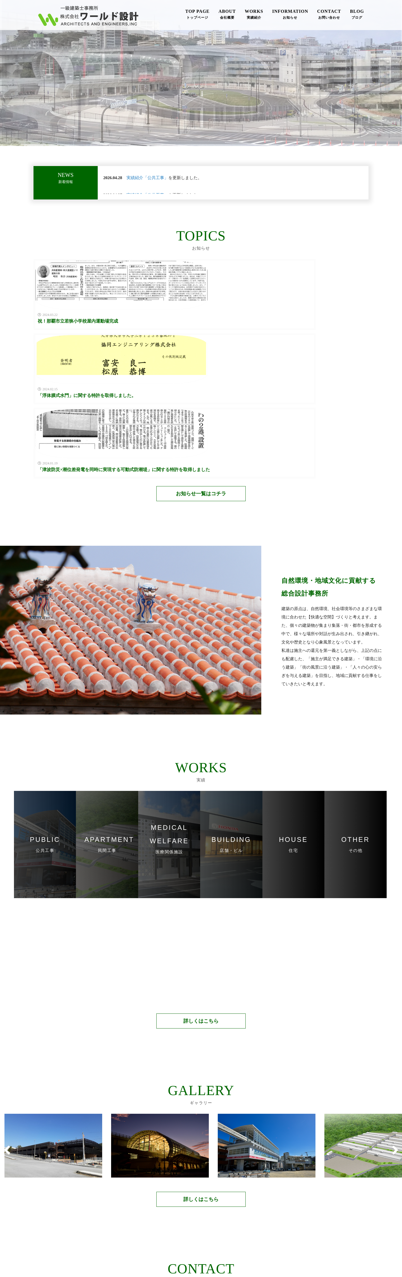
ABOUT (227, 14)
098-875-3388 (158, 1193)
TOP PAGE (197, 14)
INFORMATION (290, 14)
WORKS (254, 14)
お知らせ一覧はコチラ (201, 370)
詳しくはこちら (201, 898)
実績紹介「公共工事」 (147, 178)
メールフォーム (243, 1193)
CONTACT (329, 14)
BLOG (357, 14)
